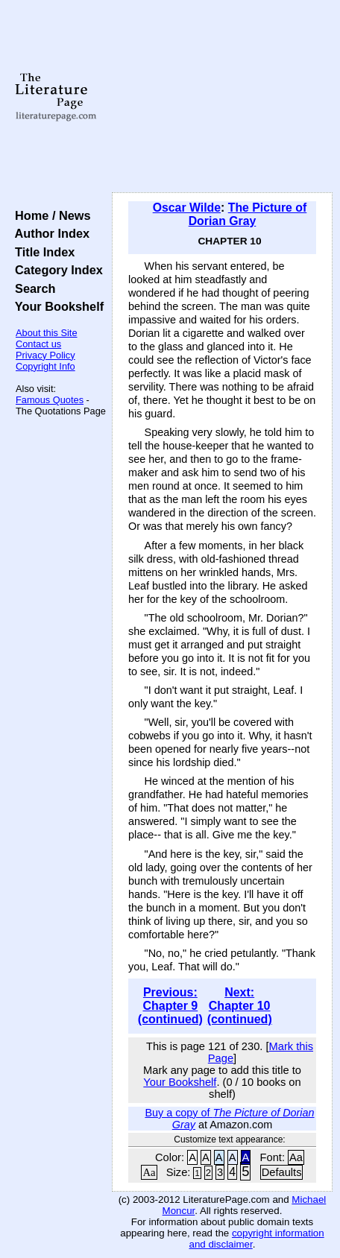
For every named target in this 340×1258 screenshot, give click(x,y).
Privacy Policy (45, 355)
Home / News (49, 215)
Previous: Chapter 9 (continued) (170, 1005)
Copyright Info (45, 366)
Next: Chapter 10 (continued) (239, 1005)
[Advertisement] (222, 97)
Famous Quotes (50, 399)
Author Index (48, 233)
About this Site (47, 332)
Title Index (41, 252)
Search (31, 288)
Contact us (38, 344)
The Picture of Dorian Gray (248, 214)
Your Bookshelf (56, 306)
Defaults (282, 1172)
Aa (296, 1157)
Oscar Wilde (187, 207)
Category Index (55, 269)
